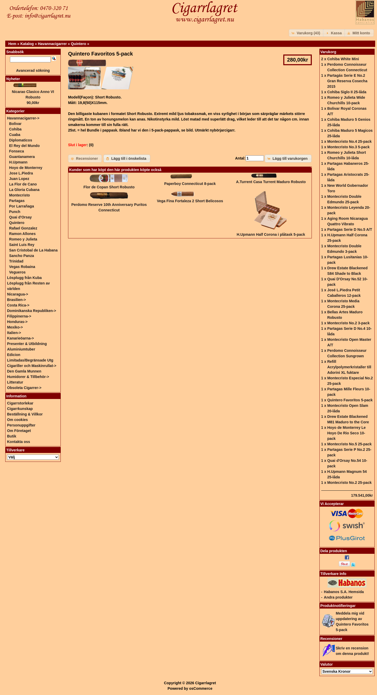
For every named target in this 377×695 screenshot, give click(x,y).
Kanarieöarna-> (20, 338)
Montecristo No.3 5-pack (348, 147)
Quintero (78, 44)
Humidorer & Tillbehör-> (28, 377)
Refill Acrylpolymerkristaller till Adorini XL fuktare (349, 367)
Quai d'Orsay (20, 217)
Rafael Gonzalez (23, 228)
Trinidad (16, 261)
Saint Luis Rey (21, 245)
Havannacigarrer (52, 44)
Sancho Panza (21, 256)
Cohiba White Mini (343, 59)
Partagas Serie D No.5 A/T (349, 229)
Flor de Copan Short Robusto (109, 187)
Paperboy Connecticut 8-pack (190, 184)
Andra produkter (338, 597)
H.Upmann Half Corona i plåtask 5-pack (271, 234)
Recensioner (331, 639)
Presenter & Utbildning (27, 344)
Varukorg (328, 52)
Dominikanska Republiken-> (31, 311)
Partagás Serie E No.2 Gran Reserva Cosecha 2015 (347, 81)
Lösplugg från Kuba (24, 278)
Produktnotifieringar (338, 606)
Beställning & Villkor (25, 414)
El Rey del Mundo (24, 146)
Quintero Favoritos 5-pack (350, 400)
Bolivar (15, 124)
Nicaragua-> (17, 294)
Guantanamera (22, 157)
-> (23, 118)
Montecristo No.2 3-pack (348, 323)
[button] (306, 33)
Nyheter (13, 79)
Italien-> (14, 333)
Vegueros (17, 272)
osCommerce (200, 688)
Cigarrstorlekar (20, 403)
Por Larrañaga (21, 206)
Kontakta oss (18, 442)
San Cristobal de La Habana (33, 250)
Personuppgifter (21, 425)
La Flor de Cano (23, 184)
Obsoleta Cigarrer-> (24, 388)
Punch (14, 212)
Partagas (17, 201)
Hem (12, 44)
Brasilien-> (16, 300)
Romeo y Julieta (23, 239)
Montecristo (19, 195)
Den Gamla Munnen (24, 371)
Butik (11, 436)
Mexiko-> (15, 327)
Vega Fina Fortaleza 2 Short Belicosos (190, 201)
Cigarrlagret (205, 683)
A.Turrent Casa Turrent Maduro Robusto (271, 182)
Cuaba (14, 135)
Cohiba (15, 129)
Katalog (27, 44)
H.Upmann (18, 162)
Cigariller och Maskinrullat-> (31, 366)
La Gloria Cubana (24, 190)
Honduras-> (17, 322)
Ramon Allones (22, 234)
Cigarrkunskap (20, 409)
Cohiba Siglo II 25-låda (346, 92)
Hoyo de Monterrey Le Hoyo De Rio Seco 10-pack (346, 433)
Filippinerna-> (19, 316)
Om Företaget (19, 431)
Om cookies (17, 420)
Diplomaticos (20, 140)
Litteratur (15, 382)
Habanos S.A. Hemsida (344, 592)
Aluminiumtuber (21, 349)
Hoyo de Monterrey (25, 168)
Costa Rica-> (18, 305)
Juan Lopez (19, 179)
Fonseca (16, 151)
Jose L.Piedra (21, 173)
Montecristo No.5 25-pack (349, 444)
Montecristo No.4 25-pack (349, 141)
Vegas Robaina (22, 267)
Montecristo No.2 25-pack (349, 482)
